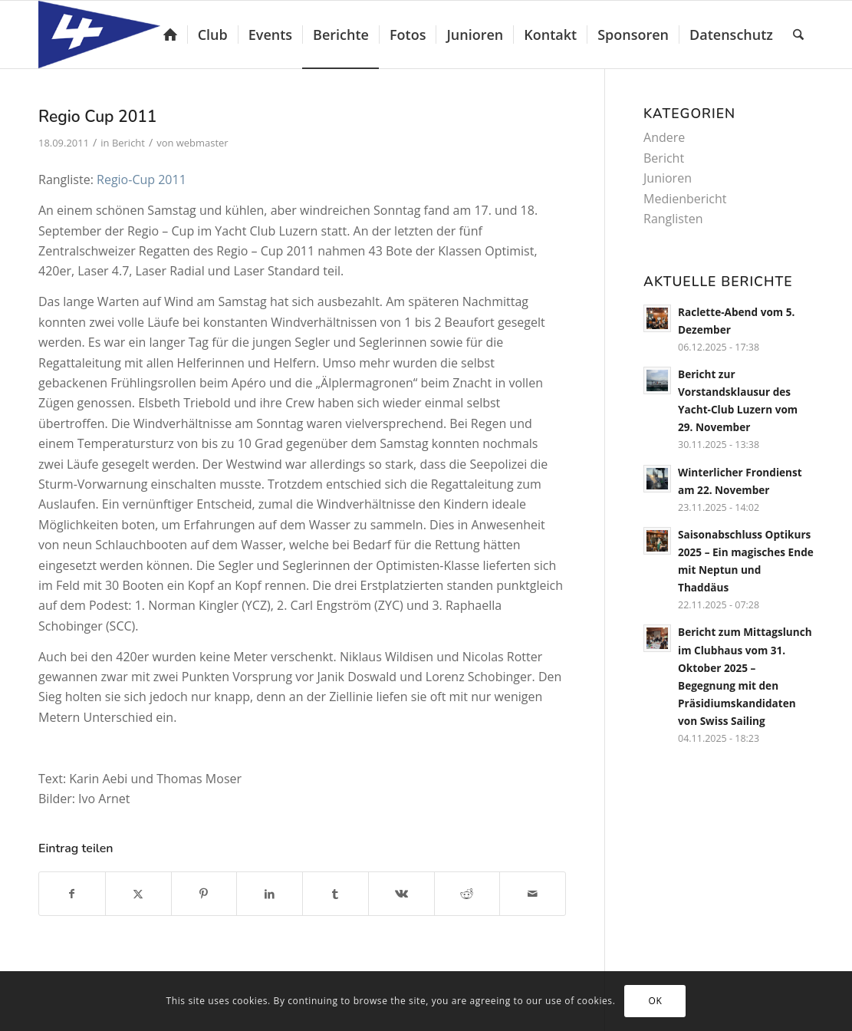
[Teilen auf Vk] (401, 893)
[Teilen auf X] (138, 893)
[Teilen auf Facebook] (72, 893)
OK (655, 1000)
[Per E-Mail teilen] (532, 893)
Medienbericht (685, 198)
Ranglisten (672, 218)
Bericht (128, 143)
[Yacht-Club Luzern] (111, 34)
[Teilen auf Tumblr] (335, 893)
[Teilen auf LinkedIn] (269, 893)
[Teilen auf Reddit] (467, 893)
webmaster (202, 143)
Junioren (667, 178)
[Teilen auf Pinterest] (204, 893)
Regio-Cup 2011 (141, 179)
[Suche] (798, 34)
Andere (664, 137)
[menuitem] (170, 34)
